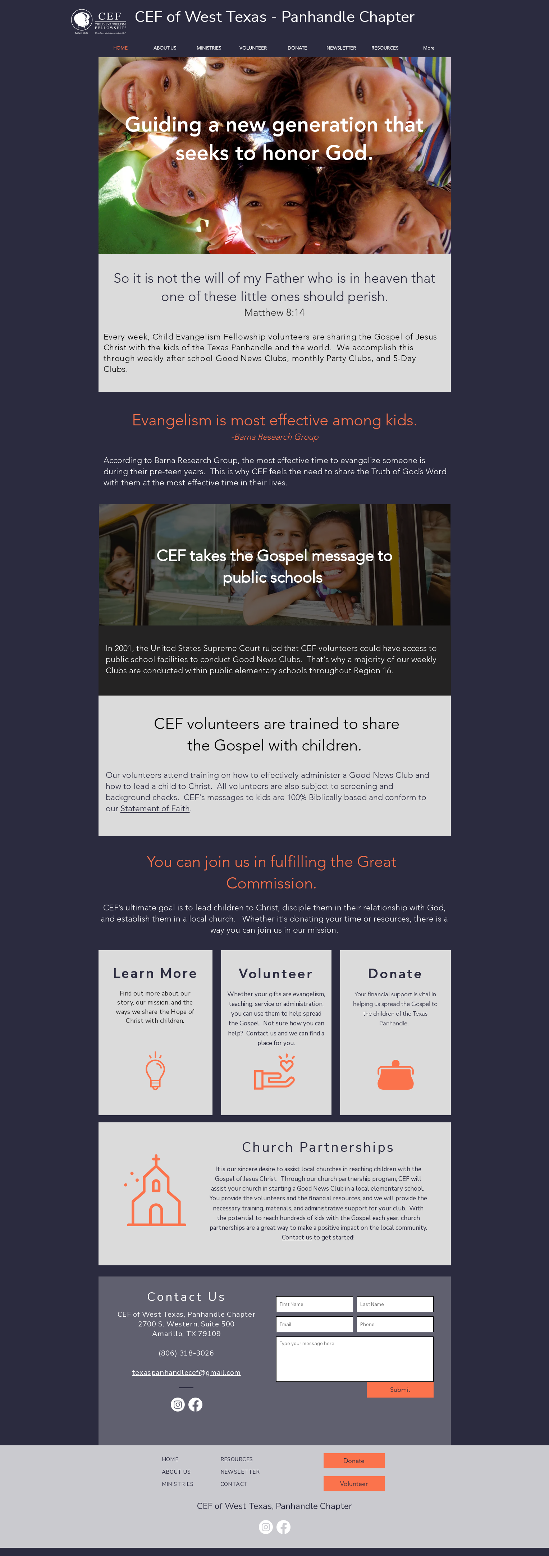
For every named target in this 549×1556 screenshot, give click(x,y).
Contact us (297, 1237)
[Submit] (400, 1390)
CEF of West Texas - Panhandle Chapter (274, 16)
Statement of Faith (155, 808)
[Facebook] (195, 1405)
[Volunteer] (354, 1483)
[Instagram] (178, 1405)
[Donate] (354, 1460)
